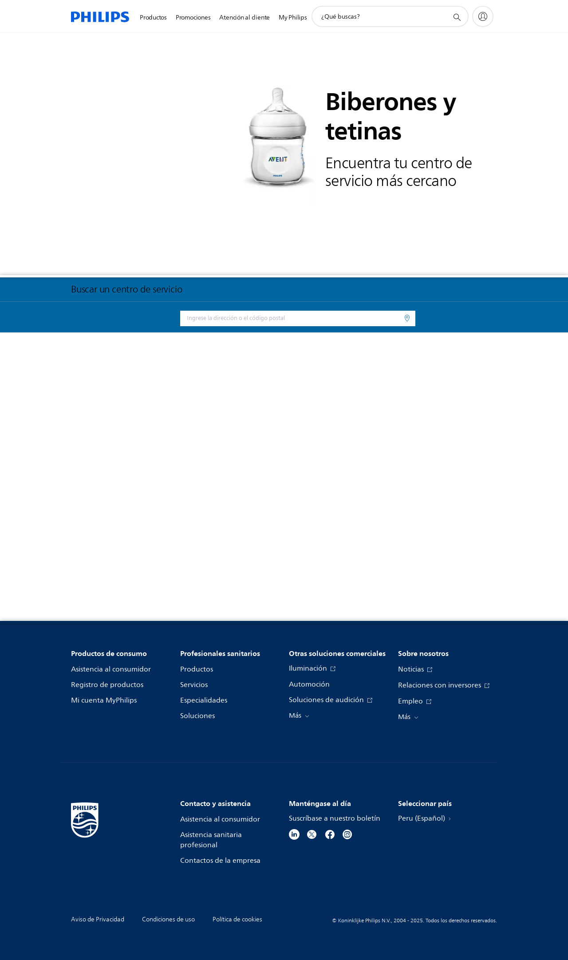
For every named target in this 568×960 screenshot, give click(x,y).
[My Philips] (482, 16)
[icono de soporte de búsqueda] (456, 17)
